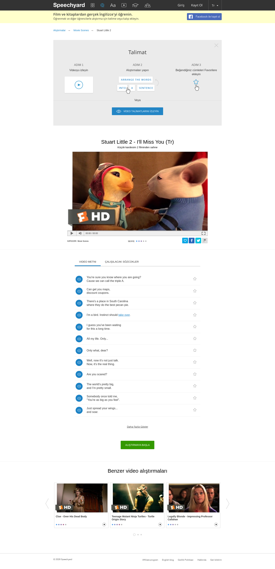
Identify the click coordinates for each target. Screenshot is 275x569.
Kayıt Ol (197, 5)
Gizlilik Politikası (185, 560)
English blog (168, 560)
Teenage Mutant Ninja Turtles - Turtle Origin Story (133, 518)
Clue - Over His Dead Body (71, 516)
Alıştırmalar (59, 30)
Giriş (181, 5)
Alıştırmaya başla (137, 445)
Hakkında (201, 560)
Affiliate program (150, 560)
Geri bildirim (216, 560)
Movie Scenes (81, 30)
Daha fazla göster (137, 426)
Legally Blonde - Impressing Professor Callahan (190, 518)
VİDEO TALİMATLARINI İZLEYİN (141, 111)
